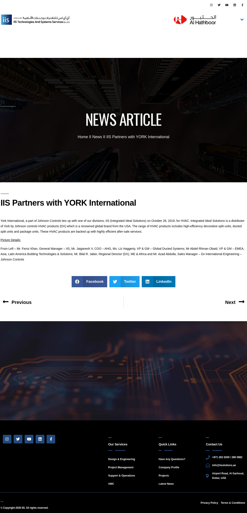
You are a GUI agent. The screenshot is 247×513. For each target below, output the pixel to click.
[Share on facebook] (89, 281)
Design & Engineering (121, 459)
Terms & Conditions (233, 502)
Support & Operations (121, 475)
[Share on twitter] (124, 281)
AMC (111, 483)
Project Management (121, 467)
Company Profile (169, 467)
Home (83, 137)
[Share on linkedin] (158, 281)
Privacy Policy (209, 502)
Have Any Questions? (172, 459)
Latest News (166, 483)
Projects (164, 475)
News (97, 137)
